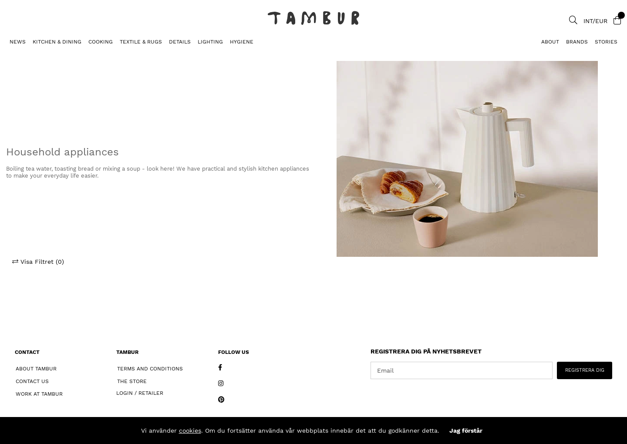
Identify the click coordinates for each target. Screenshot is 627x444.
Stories (606, 42)
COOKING (100, 42)
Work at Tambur (39, 394)
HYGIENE (241, 42)
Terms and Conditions (150, 369)
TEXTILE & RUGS (141, 42)
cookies (190, 430)
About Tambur (36, 369)
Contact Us (32, 381)
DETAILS (180, 42)
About (550, 42)
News (18, 42)
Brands (577, 42)
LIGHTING (210, 42)
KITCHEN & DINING (57, 42)
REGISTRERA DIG (584, 370)
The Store (132, 381)
